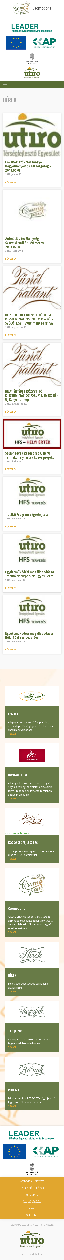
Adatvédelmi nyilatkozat (32, 1181)
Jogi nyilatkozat (32, 1195)
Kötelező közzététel (32, 1201)
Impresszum (32, 1208)
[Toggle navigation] (5, 84)
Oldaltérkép (32, 1215)
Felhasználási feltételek (32, 1188)
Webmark (39, 1254)
